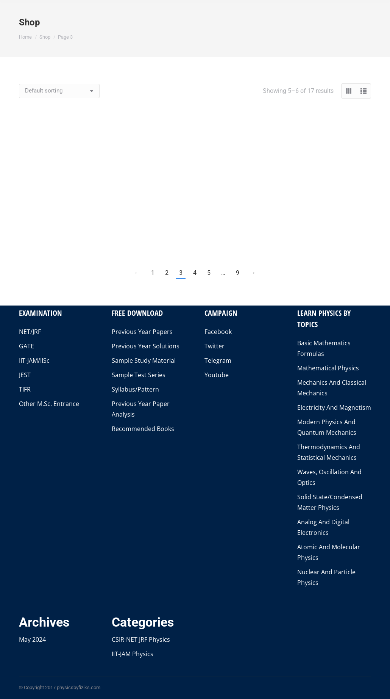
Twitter (214, 346)
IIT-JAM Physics (132, 654)
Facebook (218, 332)
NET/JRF (30, 332)
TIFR (25, 389)
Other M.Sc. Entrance (49, 404)
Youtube (216, 375)
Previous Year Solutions (145, 346)
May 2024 (32, 639)
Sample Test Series (138, 375)
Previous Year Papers (142, 332)
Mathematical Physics (328, 368)
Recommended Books (143, 429)
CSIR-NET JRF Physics (141, 639)
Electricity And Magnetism (334, 407)
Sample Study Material (144, 360)
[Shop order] (59, 91)
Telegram (217, 360)
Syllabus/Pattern (135, 389)
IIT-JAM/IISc (34, 360)
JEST (25, 375)
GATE (26, 346)
